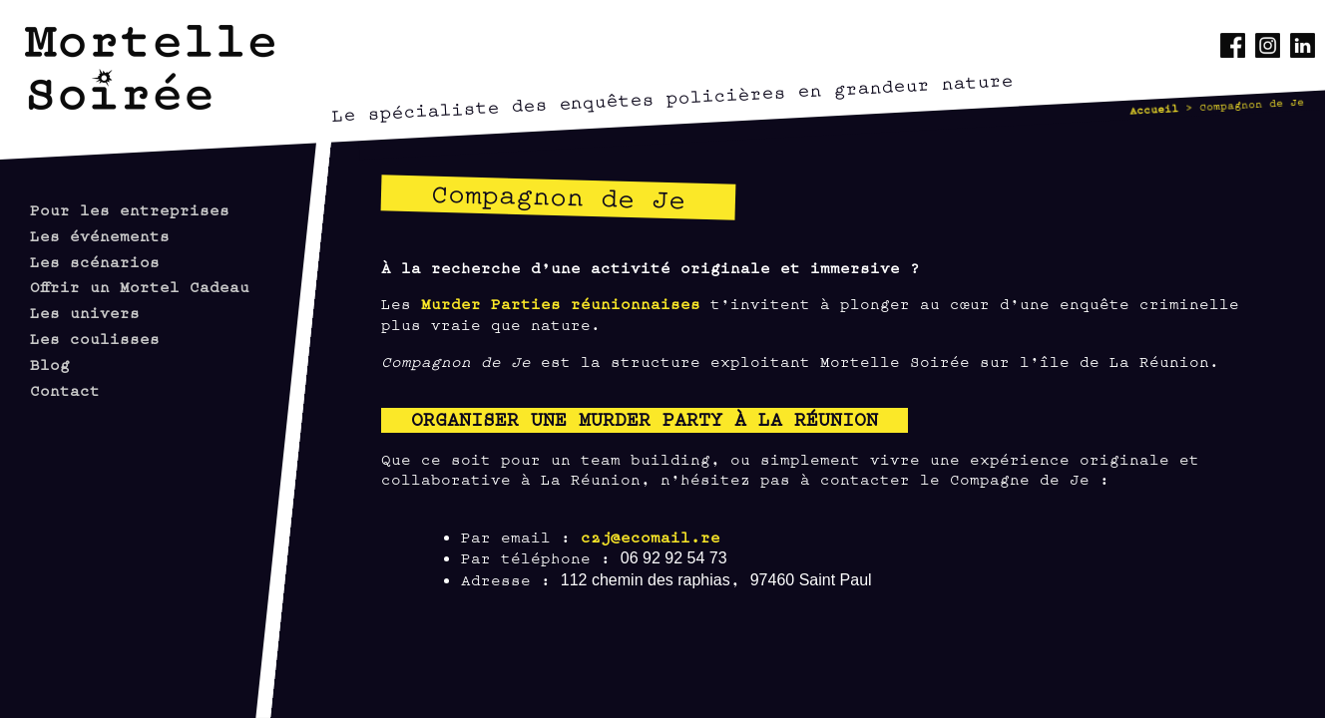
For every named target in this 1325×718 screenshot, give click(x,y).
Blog (50, 363)
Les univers (85, 311)
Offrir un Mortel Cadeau (139, 285)
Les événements (100, 234)
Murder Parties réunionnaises (560, 302)
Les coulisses (95, 337)
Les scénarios (95, 260)
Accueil (1154, 109)
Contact (65, 389)
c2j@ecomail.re (650, 536)
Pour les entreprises (129, 208)
